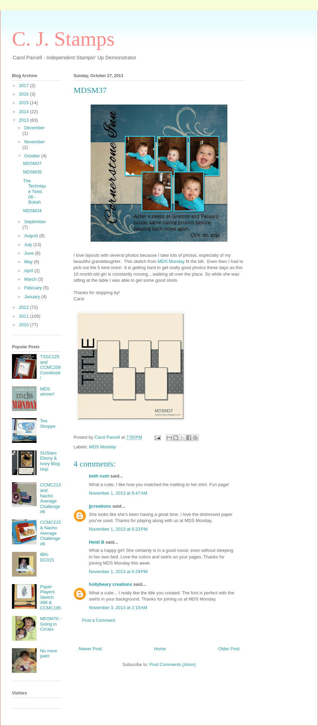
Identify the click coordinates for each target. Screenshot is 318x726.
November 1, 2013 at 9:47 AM (118, 493)
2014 (24, 111)
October (32, 155)
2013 (24, 120)
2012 (24, 307)
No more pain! (48, 653)
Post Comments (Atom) (172, 664)
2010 (24, 324)
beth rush (99, 476)
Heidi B (96, 542)
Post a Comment (98, 620)
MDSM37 (32, 163)
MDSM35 (32, 171)
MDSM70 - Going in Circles (50, 624)
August (31, 235)
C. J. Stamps (63, 38)
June (29, 253)
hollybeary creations (110, 584)
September (35, 221)
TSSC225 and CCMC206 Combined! (50, 367)
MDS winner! (47, 391)
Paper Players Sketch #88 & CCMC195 (50, 597)
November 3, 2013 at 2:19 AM (118, 607)
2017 (24, 85)
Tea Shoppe (47, 423)
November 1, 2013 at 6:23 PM (118, 529)
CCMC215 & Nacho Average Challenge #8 (50, 533)
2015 (24, 102)
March (31, 279)
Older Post (228, 648)
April (29, 270)
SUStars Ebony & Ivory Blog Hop (50, 461)
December (34, 127)
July (29, 244)
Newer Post (90, 648)
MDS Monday (171, 261)
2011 (24, 316)
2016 (24, 94)
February (33, 287)
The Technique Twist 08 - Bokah (34, 191)
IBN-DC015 (47, 557)
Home (160, 648)
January (32, 296)
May (29, 261)
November (34, 141)
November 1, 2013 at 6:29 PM (118, 571)
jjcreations (100, 506)
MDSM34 (32, 210)
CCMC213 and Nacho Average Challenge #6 (50, 498)
